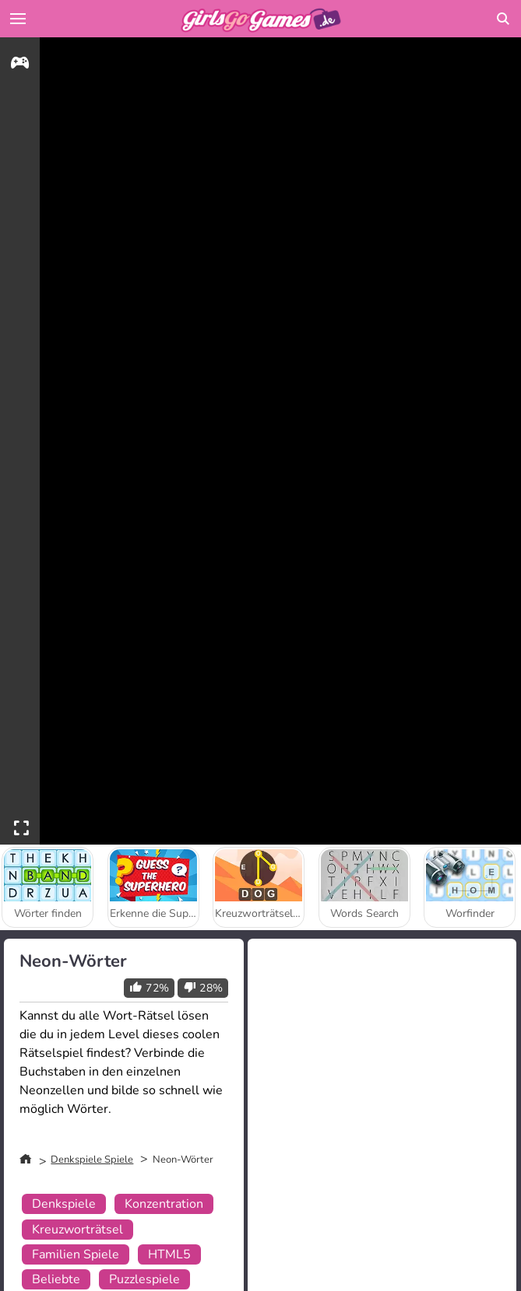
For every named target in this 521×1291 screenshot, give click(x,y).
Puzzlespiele (144, 1279)
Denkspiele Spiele (92, 1160)
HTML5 (169, 1254)
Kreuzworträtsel (77, 1229)
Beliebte (56, 1279)
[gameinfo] (19, 65)
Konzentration (164, 1203)
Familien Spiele (75, 1254)
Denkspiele (64, 1203)
